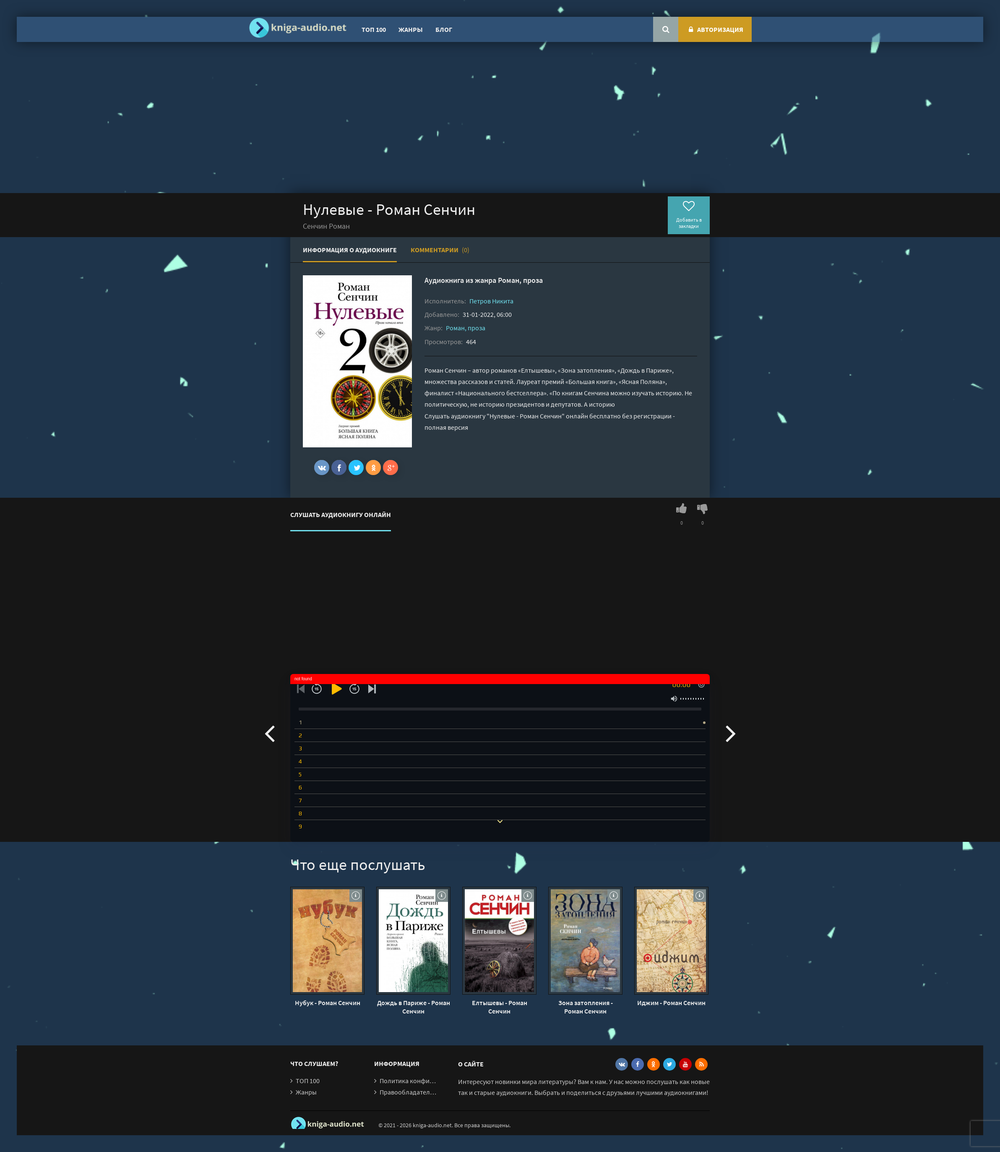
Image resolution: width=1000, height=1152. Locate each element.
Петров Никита (491, 301)
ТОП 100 (374, 29)
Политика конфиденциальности (428, 1080)
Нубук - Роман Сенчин (327, 1002)
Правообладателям (409, 1092)
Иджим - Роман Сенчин (671, 1002)
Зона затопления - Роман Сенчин (585, 1006)
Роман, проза (520, 280)
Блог (443, 29)
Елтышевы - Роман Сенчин (499, 1006)
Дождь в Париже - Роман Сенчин (413, 1006)
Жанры (410, 29)
